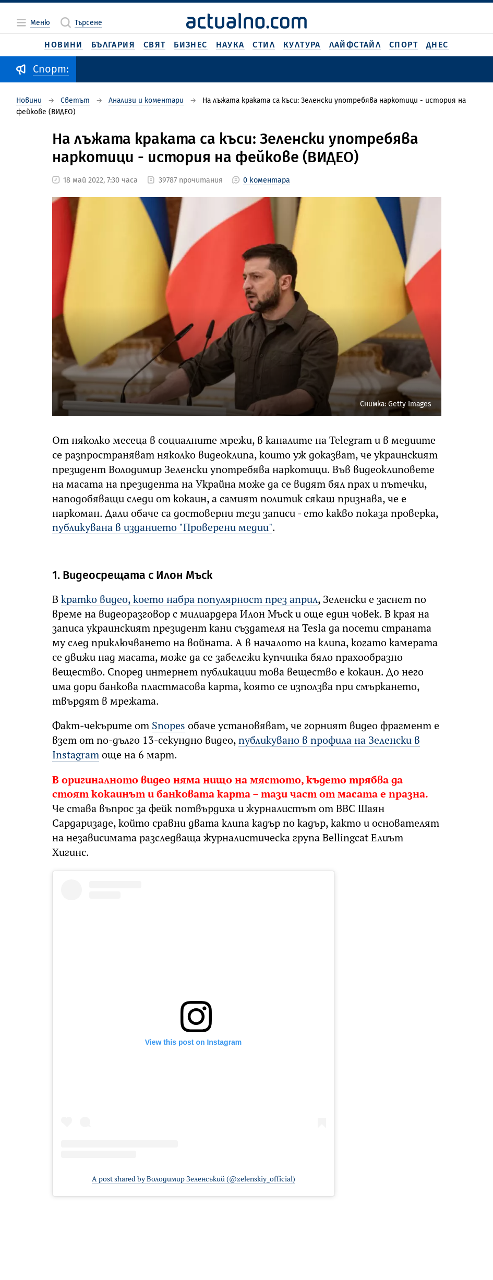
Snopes (168, 726)
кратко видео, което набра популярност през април (189, 600)
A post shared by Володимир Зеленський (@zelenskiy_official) (193, 1179)
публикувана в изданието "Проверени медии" (162, 528)
